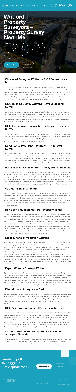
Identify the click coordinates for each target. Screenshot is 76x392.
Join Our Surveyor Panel (62, 5)
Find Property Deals (71, 5)
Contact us (27, 64)
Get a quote (11, 65)
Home (12, 5)
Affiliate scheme (54, 6)
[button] (20, 5)
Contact (46, 5)
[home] (5, 6)
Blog (38, 5)
